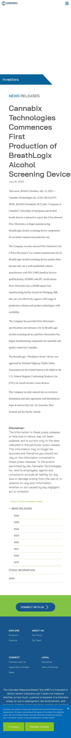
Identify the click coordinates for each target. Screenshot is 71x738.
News (11, 672)
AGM (11, 578)
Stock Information (22, 570)
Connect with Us (17, 662)
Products (13, 635)
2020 (16, 555)
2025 (16, 522)
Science (13, 640)
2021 (16, 549)
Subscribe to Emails (19, 667)
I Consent (13, 726)
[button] (66, 3)
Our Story (37, 635)
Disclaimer (47, 662)
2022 (16, 542)
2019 (16, 562)
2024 (16, 529)
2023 (16, 535)
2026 (16, 515)
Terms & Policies (50, 667)
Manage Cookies (39, 726)
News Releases (21, 508)
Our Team (36, 640)
